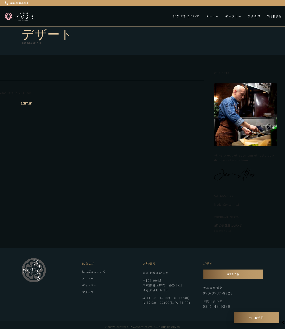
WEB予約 (274, 16)
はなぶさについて (186, 16)
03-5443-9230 (216, 306)
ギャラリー (233, 16)
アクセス (254, 16)
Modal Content (224, 204)
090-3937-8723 (16, 3)
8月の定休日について (228, 225)
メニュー (212, 16)
